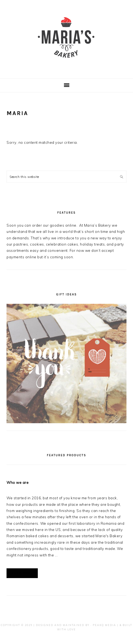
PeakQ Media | (106, 625)
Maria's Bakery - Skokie (66, 38)
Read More (22, 573)
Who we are (18, 482)
